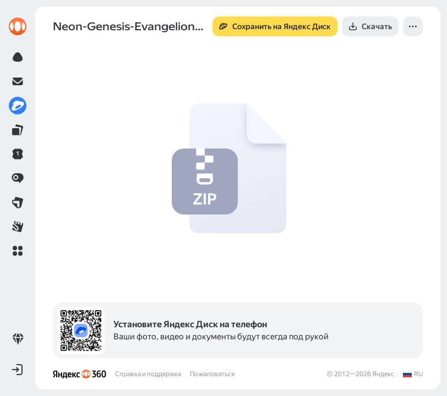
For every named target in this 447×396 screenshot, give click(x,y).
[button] (17, 251)
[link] (17, 26)
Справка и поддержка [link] (148, 374)
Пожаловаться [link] (212, 374)
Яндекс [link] (383, 374)
